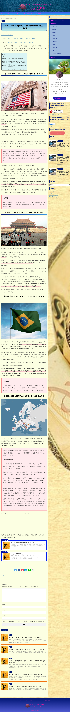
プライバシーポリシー (27, 13)
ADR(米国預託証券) (9, 66)
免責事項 (16, 13)
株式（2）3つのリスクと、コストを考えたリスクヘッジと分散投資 (25, 649)
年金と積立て (55, 43)
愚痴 (53, 50)
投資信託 (54, 38)
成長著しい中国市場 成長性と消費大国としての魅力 (13, 61)
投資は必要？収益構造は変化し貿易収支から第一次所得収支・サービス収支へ (63, 150)
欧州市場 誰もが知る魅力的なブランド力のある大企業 (14, 65)
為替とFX (55, 36)
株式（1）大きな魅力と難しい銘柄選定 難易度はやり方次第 (24, 637)
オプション (55, 45)
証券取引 (54, 23)
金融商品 (53, 31)
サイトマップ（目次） (5, 13)
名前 (3, 604)
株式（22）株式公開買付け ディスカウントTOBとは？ (22, 38)
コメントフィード (53, 184)
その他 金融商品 (56, 47)
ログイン (51, 180)
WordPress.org (52, 186)
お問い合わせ (38, 13)
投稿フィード (52, 182)
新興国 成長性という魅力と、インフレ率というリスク (14, 62)
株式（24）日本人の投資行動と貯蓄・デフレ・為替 (21, 42)
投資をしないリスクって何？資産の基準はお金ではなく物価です (63, 162)
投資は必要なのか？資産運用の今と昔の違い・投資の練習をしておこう (63, 138)
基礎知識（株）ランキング (55, 107)
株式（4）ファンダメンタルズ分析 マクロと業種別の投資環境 (24, 674)
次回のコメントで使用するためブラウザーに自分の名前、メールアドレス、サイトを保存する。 (24, 621)
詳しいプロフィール (59, 91)
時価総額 (7, 59)
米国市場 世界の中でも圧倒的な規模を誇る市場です (13, 58)
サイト (3, 615)
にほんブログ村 (53, 119)
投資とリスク (54, 26)
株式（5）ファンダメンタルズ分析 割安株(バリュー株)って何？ (25, 686)
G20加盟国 (8, 64)
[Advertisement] (12, 523)
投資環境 (53, 28)
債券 (54, 41)
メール (4, 609)
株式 (3, 575)
